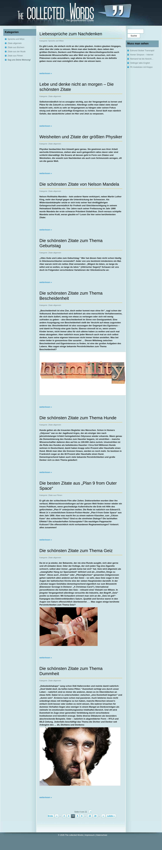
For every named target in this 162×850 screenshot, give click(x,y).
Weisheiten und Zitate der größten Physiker (80, 136)
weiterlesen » (45, 73)
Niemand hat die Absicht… (141, 59)
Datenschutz (101, 835)
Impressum (90, 835)
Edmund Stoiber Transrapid (142, 50)
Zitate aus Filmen (15, 56)
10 (90, 816)
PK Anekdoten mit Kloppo (141, 67)
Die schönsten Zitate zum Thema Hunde (77, 417)
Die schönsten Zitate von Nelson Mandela (79, 184)
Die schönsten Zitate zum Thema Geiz (76, 550)
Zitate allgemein (15, 43)
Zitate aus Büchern (16, 47)
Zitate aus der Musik (17, 51)
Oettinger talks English (140, 63)
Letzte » (111, 816)
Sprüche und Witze (16, 39)
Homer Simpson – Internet (141, 55)
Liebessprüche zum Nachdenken (70, 33)
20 (95, 816)
